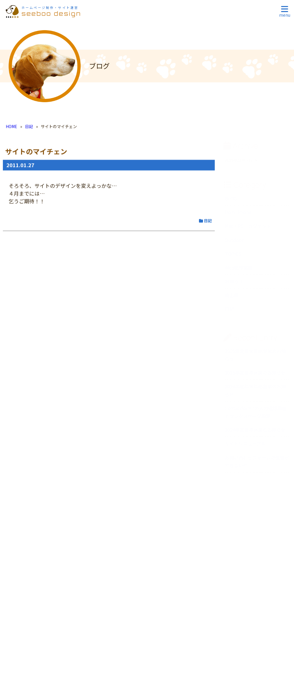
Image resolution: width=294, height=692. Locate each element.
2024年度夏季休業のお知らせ (255, 431)
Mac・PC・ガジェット (248, 227)
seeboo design (51, 11)
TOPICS (233, 255)
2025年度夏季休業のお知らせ (255, 374)
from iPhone (238, 213)
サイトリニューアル (245, 444)
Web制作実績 (239, 268)
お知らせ (234, 282)
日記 (29, 128)
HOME (11, 128)
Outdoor (234, 241)
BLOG (231, 199)
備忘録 (232, 296)
